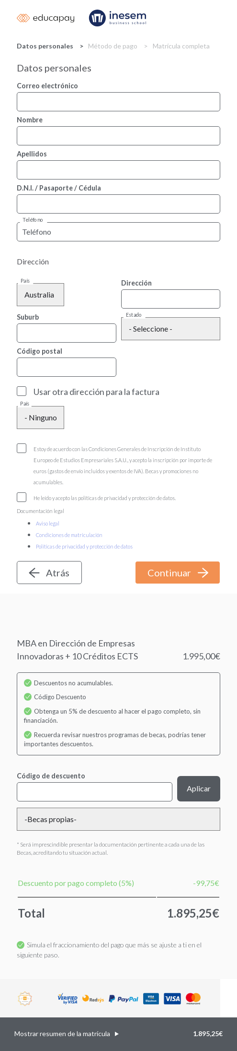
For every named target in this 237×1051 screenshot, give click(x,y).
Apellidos (32, 154)
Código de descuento (51, 776)
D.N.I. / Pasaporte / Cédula (59, 188)
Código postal (39, 351)
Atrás (57, 572)
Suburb (28, 317)
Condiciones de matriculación (69, 535)
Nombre (30, 120)
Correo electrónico (47, 86)
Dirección (136, 283)
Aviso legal (47, 523)
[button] (118, 1034)
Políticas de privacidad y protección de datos (84, 546)
